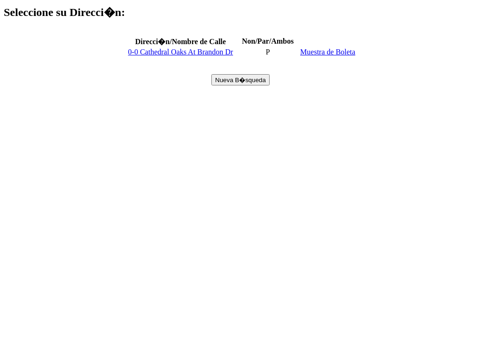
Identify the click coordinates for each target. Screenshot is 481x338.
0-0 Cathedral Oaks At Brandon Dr (180, 52)
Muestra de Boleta (327, 52)
